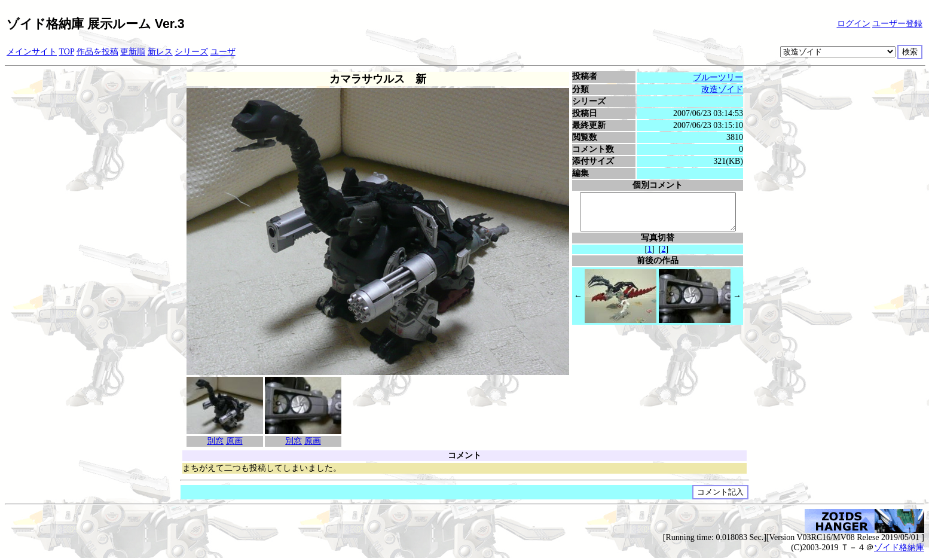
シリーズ (191, 51)
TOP (67, 51)
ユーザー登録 (897, 23)
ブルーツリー (720, 77)
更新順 (132, 51)
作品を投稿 (97, 51)
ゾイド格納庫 (899, 547)
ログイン (853, 23)
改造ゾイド (724, 89)
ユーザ (223, 51)
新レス (160, 51)
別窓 (214, 441)
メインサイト (32, 51)
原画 (232, 441)
